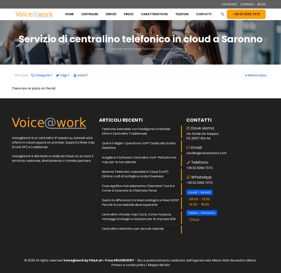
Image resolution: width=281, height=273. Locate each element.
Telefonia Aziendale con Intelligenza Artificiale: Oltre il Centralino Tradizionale (136, 131)
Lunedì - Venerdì (199, 192)
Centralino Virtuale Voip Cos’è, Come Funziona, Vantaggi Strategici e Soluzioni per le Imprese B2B (139, 216)
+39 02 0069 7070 (246, 14)
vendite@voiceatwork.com (206, 153)
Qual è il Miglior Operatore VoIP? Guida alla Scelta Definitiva (139, 145)
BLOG (261, 4)
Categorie (42, 75)
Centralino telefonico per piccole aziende (133, 228)
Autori (81, 75)
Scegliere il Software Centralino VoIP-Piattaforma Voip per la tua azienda (139, 159)
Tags (63, 75)
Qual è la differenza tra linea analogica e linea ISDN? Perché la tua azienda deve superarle (140, 202)
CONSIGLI (247, 4)
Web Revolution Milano (239, 260)
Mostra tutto (256, 75)
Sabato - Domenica (201, 213)
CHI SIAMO (229, 4)
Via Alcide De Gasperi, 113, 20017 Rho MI (202, 136)
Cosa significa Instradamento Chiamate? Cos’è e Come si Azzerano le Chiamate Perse (138, 188)
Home (99, 49)
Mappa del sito (159, 265)
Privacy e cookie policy (128, 265)
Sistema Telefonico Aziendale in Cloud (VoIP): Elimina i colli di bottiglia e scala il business (135, 174)
